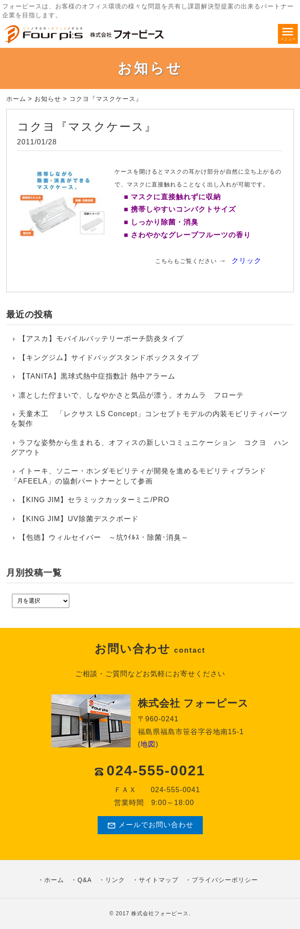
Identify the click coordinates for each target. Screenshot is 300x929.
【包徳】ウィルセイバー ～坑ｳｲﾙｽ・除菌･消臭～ (104, 537)
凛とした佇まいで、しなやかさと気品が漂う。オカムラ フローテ (131, 395)
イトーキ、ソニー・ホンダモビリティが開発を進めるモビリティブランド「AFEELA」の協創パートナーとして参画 (139, 475)
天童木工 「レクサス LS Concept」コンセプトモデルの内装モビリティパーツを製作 (149, 418)
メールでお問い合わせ (150, 825)
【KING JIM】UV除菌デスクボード (79, 519)
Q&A (84, 879)
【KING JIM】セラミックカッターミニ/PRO (94, 499)
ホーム (16, 98)
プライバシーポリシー (225, 879)
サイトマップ (158, 879)
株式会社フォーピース (160, 913)
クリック (247, 260)
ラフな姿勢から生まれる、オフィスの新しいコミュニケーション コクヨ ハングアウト (150, 447)
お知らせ (47, 98)
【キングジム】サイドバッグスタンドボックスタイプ (109, 357)
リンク (115, 879)
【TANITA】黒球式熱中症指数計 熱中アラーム (97, 376)
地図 (148, 744)
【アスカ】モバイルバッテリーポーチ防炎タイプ (101, 338)
